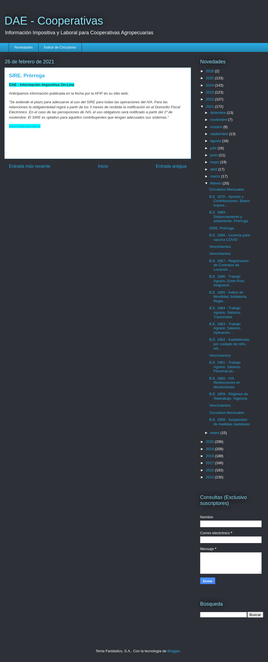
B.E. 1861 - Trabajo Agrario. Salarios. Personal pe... (225, 366)
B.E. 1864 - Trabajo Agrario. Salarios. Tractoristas (225, 312)
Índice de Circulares (60, 47)
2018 (210, 456)
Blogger (174, 651)
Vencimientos (220, 246)
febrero (216, 183)
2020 (210, 442)
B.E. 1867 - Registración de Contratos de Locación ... (228, 265)
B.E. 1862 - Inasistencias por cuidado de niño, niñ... (229, 343)
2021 (210, 106)
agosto (216, 141)
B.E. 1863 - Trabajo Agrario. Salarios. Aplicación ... (225, 328)
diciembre (218, 113)
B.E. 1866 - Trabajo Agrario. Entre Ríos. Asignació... (227, 280)
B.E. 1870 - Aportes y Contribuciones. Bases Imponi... (229, 201)
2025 (210, 78)
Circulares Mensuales (226, 189)
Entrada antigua (171, 166)
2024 (210, 85)
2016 (210, 470)
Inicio (103, 166)
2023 (210, 92)
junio (214, 155)
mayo (215, 162)
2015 (210, 477)
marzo (215, 176)
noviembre (219, 119)
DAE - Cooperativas (53, 21)
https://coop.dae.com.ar (24, 126)
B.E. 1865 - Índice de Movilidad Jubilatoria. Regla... (228, 296)
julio (214, 148)
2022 (210, 99)
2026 (210, 71)
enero (215, 433)
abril (214, 169)
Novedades (24, 47)
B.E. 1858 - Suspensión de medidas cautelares (229, 422)
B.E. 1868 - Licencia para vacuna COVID (229, 237)
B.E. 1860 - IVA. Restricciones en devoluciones (224, 382)
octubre (216, 127)
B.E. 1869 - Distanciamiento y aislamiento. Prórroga (228, 216)
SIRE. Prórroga (221, 228)
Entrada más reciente (29, 166)
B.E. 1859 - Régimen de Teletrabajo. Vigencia (228, 396)
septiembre (219, 134)
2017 (210, 463)
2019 (210, 449)
